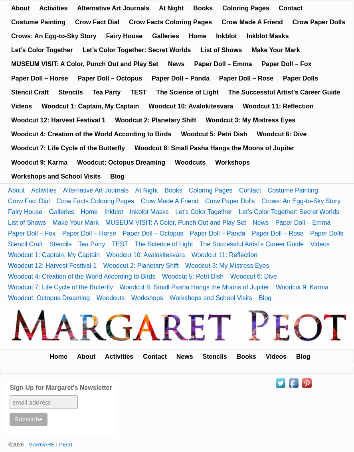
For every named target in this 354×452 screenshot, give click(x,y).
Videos (21, 106)
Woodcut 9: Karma (39, 162)
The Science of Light (187, 92)
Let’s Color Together (42, 50)
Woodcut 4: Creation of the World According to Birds (91, 134)
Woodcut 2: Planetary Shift (155, 120)
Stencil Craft (30, 92)
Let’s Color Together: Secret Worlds (137, 50)
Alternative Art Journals (113, 8)
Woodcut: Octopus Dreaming (121, 162)
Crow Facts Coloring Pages (170, 22)
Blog (117, 176)
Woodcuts (190, 162)
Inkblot (226, 36)
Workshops (232, 162)
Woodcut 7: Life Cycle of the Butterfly (68, 148)
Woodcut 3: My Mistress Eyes (251, 120)
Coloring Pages (245, 8)
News (176, 64)
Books (203, 8)
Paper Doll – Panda (181, 78)
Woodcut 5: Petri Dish (214, 134)
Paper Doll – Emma (223, 64)
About (20, 8)
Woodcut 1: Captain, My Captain (90, 106)
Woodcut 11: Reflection (278, 106)
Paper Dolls (300, 78)
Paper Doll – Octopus (109, 78)
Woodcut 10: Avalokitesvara (190, 106)
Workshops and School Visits (56, 176)
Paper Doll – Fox (286, 64)
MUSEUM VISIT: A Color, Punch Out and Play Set (84, 64)
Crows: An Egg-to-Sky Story (54, 36)
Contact (291, 8)
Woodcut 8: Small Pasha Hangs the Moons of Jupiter (214, 148)
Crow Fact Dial (97, 22)
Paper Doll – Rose (246, 78)
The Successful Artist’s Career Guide (284, 92)
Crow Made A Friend (252, 22)
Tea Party (107, 92)
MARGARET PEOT (50, 445)
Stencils (70, 92)
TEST (138, 92)
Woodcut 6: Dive (282, 134)
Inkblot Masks (268, 36)
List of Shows (221, 50)
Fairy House (124, 36)
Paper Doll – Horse (39, 78)
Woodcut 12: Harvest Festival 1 (58, 120)
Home (197, 36)
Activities (53, 8)
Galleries (165, 36)
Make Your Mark (275, 50)
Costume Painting (38, 22)
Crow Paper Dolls (319, 22)
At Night (171, 8)
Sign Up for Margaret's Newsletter (61, 387)
